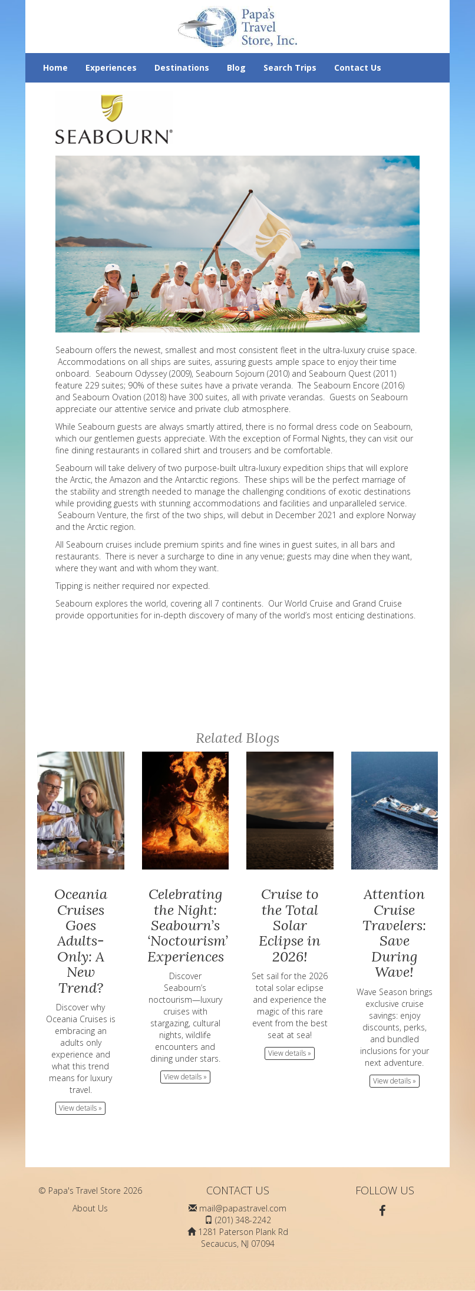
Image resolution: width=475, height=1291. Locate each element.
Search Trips (289, 67)
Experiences (111, 67)
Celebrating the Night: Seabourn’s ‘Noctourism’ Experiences (187, 925)
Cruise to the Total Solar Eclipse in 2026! (290, 925)
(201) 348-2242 (243, 1220)
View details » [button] (80, 1108)
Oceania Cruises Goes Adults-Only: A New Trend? (80, 940)
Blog (236, 67)
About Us (90, 1208)
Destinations (181, 67)
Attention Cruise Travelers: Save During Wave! (394, 933)
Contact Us (357, 67)
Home (55, 67)
